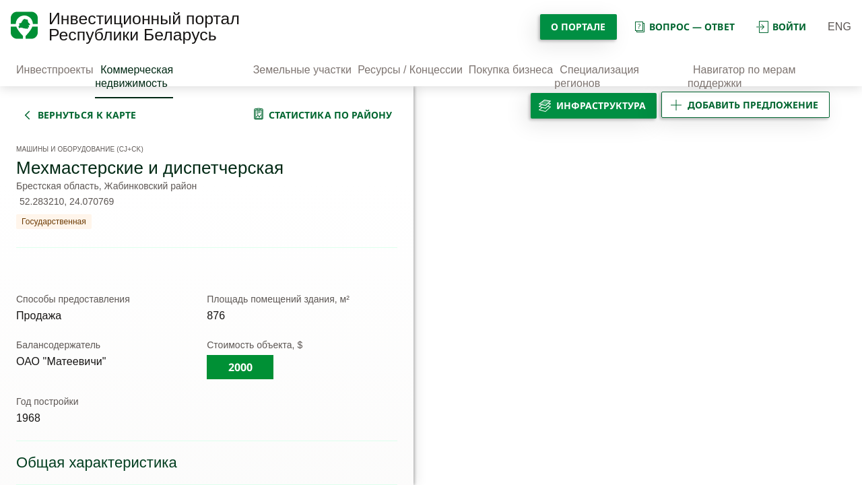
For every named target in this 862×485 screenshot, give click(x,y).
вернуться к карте (87, 114)
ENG (839, 26)
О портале (578, 26)
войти (781, 26)
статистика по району (331, 114)
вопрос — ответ (684, 26)
